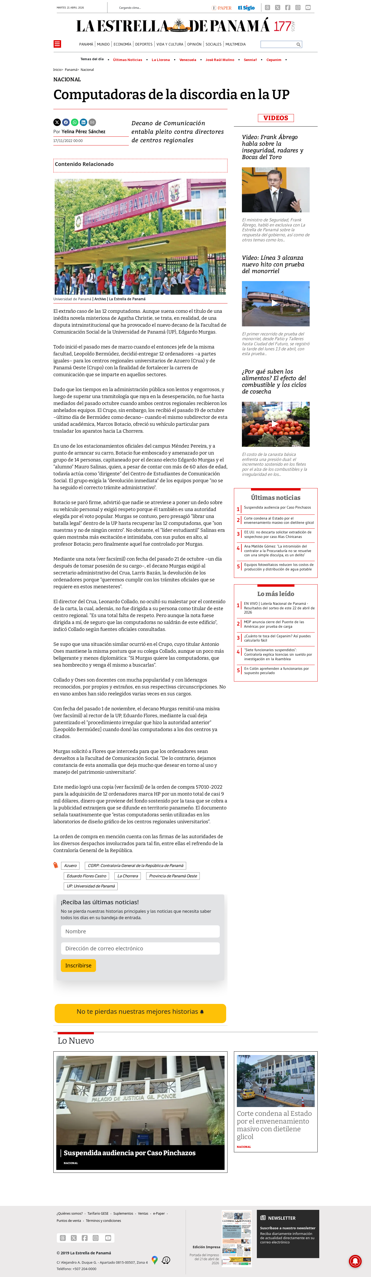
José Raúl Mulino (220, 60)
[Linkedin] (83, 122)
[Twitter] (57, 122)
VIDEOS (276, 118)
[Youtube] (308, 7)
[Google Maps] (154, 1259)
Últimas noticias (276, 497)
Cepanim (273, 60)
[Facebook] (288, 7)
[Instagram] (298, 7)
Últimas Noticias (127, 60)
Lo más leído (275, 594)
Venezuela (187, 60)
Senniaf (250, 60)
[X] (278, 7)
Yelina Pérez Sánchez (83, 132)
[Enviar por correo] (92, 122)
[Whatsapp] (74, 122)
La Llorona (161, 60)
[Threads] (267, 7)
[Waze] (166, 1259)
